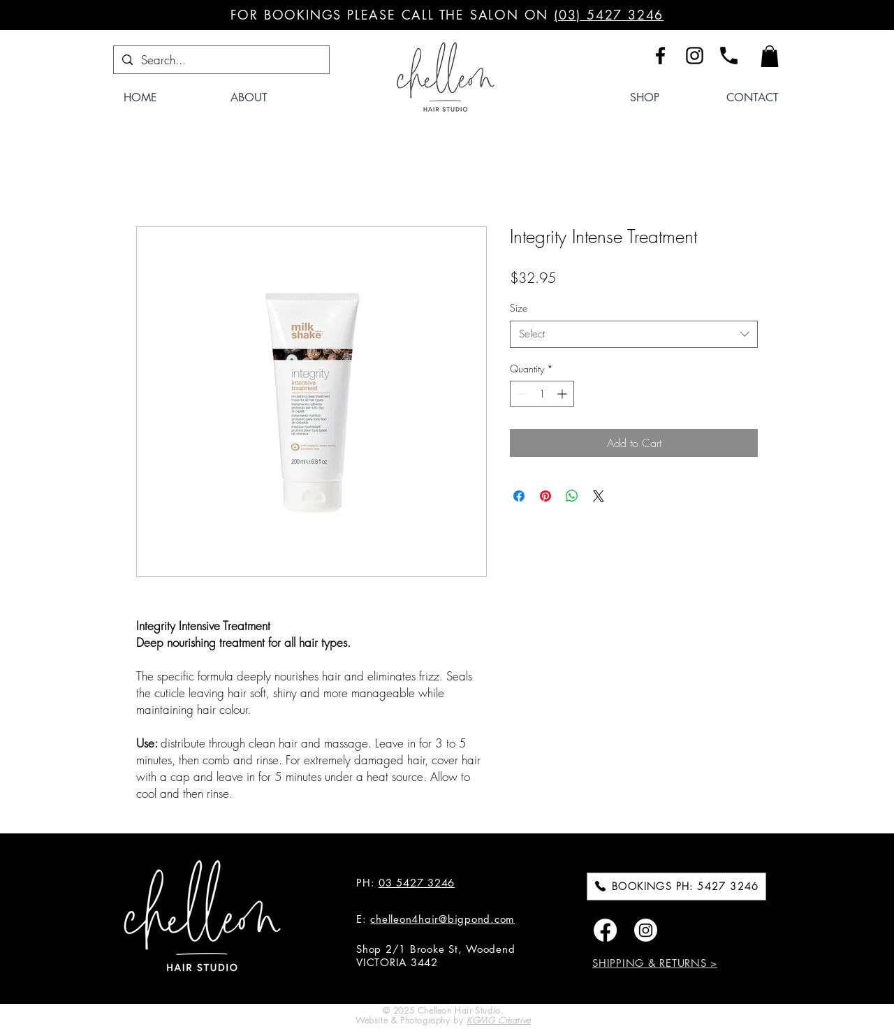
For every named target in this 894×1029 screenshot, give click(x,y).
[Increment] (563, 393)
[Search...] (220, 60)
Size (518, 307)
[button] (770, 56)
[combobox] (634, 334)
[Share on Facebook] (519, 496)
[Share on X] (598, 496)
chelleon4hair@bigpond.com (442, 919)
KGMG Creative (499, 1020)
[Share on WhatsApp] (572, 496)
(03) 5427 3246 (609, 14)
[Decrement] (520, 393)
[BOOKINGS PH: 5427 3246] (676, 886)
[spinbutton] (542, 393)
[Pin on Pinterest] (545, 496)
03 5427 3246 (417, 882)
